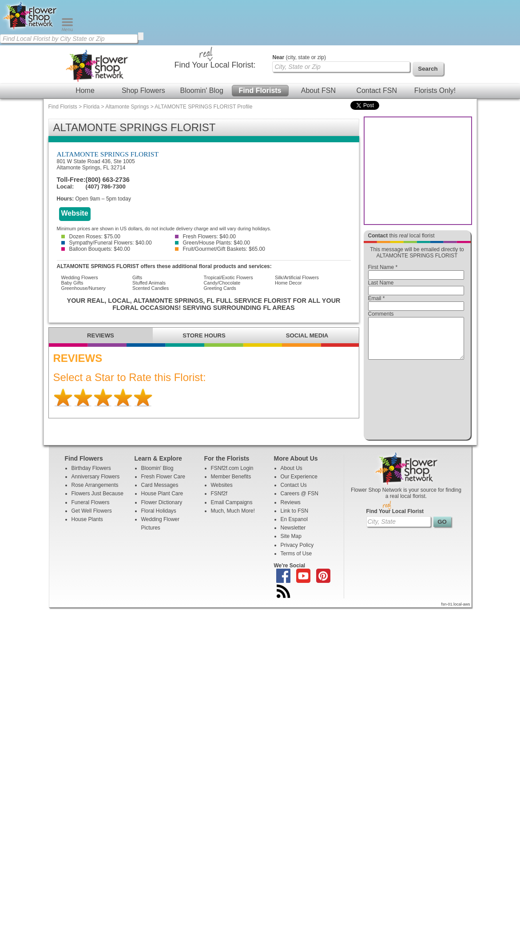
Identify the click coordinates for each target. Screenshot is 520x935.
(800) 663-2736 (108, 179)
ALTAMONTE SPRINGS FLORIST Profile (203, 107)
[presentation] (416, 402)
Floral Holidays (158, 519)
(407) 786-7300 (106, 186)
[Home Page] (30, 29)
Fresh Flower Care (163, 485)
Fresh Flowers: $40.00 (205, 236)
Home (85, 90)
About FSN (318, 90)
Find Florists (260, 90)
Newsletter (293, 536)
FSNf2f (219, 501)
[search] (140, 36)
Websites (222, 493)
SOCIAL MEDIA (307, 335)
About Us (291, 476)
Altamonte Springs (127, 107)
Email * (376, 298)
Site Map (291, 544)
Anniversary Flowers (95, 485)
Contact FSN (376, 90)
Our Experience (299, 485)
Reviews (291, 510)
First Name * (383, 267)
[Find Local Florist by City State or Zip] (69, 38)
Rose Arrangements (95, 493)
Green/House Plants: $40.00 (212, 243)
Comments (381, 314)
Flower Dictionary (162, 510)
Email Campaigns (232, 510)
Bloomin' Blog (201, 90)
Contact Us (294, 493)
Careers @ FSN (300, 501)
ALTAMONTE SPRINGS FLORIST (108, 154)
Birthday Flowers (91, 476)
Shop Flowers (143, 90)
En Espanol (294, 527)
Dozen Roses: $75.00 (90, 236)
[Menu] (67, 29)
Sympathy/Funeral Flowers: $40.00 (106, 243)
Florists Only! (435, 90)
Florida (91, 107)
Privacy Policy (297, 553)
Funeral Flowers (90, 510)
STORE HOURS (204, 335)
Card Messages (160, 493)
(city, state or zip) (299, 57)
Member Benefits (231, 485)
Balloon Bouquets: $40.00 (95, 249)
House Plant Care (162, 501)
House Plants (87, 527)
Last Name (381, 283)
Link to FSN (295, 519)
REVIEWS (100, 335)
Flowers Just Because (97, 501)
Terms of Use (296, 561)
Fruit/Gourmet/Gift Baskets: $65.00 (220, 249)
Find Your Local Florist (395, 519)
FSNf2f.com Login (232, 476)
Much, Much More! (233, 519)
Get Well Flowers (91, 519)
